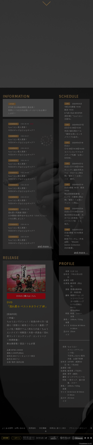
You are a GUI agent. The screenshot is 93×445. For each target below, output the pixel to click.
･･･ (45, 247)
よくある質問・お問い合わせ (13, 428)
